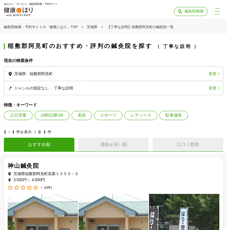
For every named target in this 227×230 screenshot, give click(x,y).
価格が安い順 (113, 144)
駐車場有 (173, 115)
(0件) (48, 187)
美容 (82, 115)
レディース (141, 115)
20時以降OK (52, 115)
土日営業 (18, 115)
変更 (212, 74)
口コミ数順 (188, 144)
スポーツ (108, 115)
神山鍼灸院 (23, 166)
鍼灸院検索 (194, 11)
